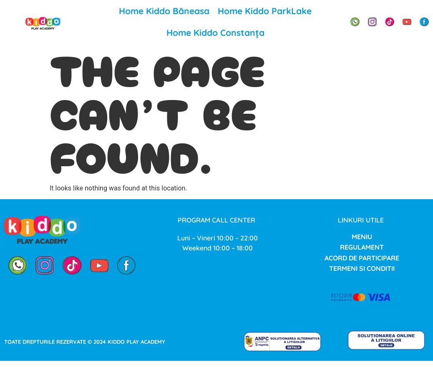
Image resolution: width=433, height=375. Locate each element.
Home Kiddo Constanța (215, 32)
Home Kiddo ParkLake (265, 10)
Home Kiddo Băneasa (164, 10)
